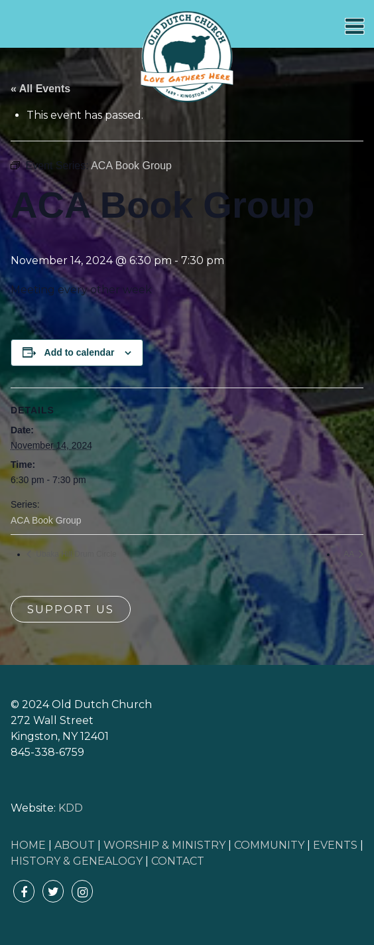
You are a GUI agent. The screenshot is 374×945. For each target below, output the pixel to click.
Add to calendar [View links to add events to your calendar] (79, 352)
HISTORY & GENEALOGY (77, 861)
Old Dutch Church (187, 57)
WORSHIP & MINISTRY (164, 845)
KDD (70, 808)
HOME (28, 845)
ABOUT (74, 845)
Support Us (70, 609)
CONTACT (177, 861)
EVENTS (335, 845)
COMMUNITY (269, 845)
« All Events (40, 88)
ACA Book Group (46, 520)
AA (349, 554)
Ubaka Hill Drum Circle (75, 554)
